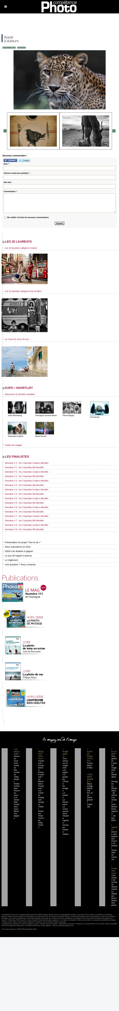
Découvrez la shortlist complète (16, 396)
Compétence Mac (90, 763)
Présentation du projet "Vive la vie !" (20, 540)
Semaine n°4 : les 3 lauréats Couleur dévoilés (22, 490)
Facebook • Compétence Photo (41, 763)
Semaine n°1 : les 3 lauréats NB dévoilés (20, 469)
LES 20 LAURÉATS (23, 242)
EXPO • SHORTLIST (24, 388)
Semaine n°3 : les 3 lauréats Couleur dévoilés (22, 482)
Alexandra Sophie (15, 438)
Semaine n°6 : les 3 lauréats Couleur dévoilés (22, 507)
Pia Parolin (94, 418)
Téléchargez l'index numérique (17, 774)
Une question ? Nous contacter (18, 562)
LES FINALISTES (21, 458)
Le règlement (10, 558)
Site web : (8, 182)
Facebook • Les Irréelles (41, 781)
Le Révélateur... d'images (114, 772)
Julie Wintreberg (14, 417)
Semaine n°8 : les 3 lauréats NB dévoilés (20, 527)
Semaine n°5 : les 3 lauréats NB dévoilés (20, 502)
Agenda (65, 807)
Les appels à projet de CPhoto (65, 772)
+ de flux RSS (113, 804)
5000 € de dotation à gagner (17, 549)
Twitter (40, 795)
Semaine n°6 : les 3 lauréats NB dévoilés (20, 511)
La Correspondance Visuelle (65, 799)
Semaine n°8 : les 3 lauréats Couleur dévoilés (22, 523)
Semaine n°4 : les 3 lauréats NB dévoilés (20, 494)
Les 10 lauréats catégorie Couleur (17, 249)
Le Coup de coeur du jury (13, 339)
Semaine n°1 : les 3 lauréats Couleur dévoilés (22, 465)
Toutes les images (11, 446)
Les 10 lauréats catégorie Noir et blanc (19, 292)
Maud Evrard (40, 438)
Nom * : (7, 163)
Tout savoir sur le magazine (65, 760)
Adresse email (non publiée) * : (17, 173)
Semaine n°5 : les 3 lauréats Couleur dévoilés (22, 498)
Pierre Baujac (68, 417)
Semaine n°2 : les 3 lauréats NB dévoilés (20, 478)
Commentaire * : (11, 191)
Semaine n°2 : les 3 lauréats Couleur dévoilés (22, 474)
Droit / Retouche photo (114, 880)
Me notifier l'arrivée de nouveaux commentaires (28, 217)
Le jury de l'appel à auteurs (16, 553)
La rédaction (114, 873)
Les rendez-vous (114, 790)
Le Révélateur (65, 790)
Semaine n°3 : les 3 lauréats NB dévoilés (20, 486)
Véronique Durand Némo (45, 417)
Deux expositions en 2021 (16, 544)
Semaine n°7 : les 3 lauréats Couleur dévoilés (22, 515)
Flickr (40, 802)
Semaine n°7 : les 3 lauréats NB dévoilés (20, 519)
